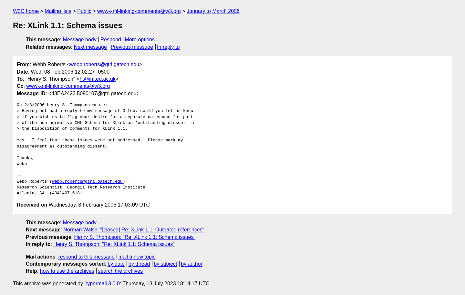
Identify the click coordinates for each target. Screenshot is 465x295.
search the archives (120, 271)
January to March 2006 (213, 11)
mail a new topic (137, 256)
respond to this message (86, 256)
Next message (90, 47)
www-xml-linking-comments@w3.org (139, 11)
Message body (80, 39)
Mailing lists (58, 11)
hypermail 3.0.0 (101, 283)
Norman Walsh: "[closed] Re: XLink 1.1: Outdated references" (134, 229)
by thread (139, 264)
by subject (165, 264)
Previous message (132, 47)
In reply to (168, 47)
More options (140, 39)
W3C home (26, 11)
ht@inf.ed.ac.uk (97, 79)
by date (116, 264)
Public (84, 11)
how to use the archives (67, 271)
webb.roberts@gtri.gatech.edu (105, 64)
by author (191, 264)
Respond (110, 39)
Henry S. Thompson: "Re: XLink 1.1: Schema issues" (134, 237)
